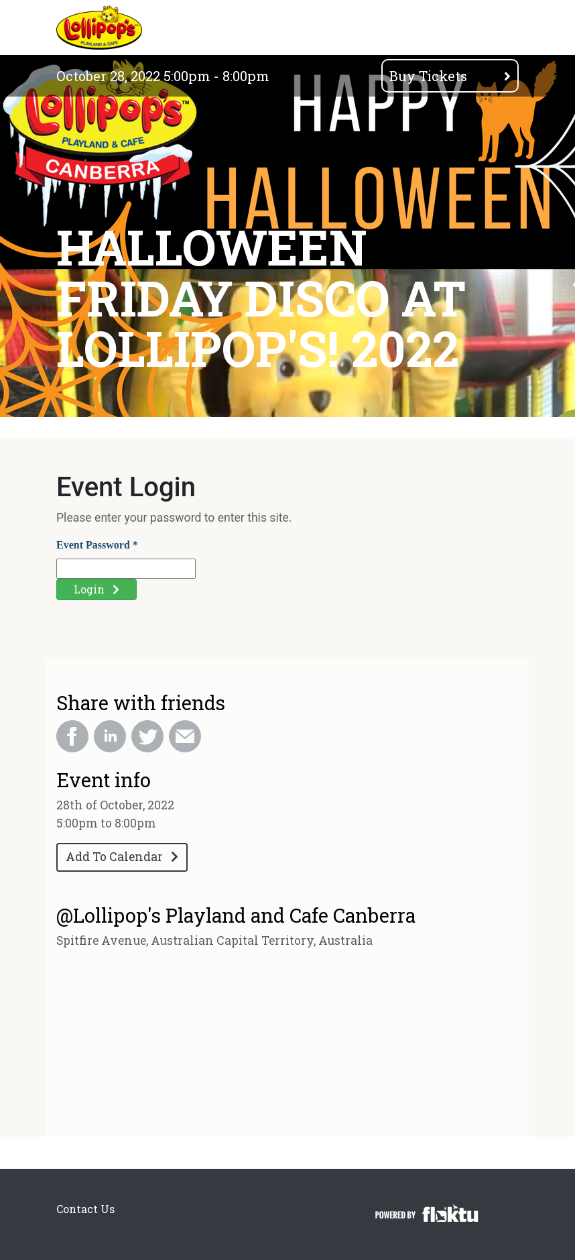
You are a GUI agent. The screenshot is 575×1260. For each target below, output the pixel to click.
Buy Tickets (450, 75)
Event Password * (97, 545)
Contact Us (85, 1209)
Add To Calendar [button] (122, 856)
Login (96, 589)
